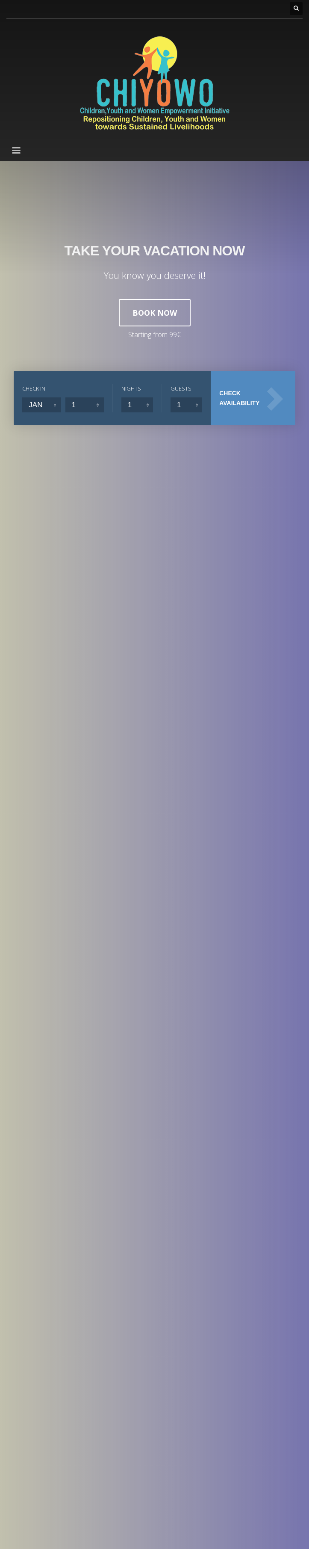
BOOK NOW (154, 313)
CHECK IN (33, 388)
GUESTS (181, 388)
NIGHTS (131, 388)
